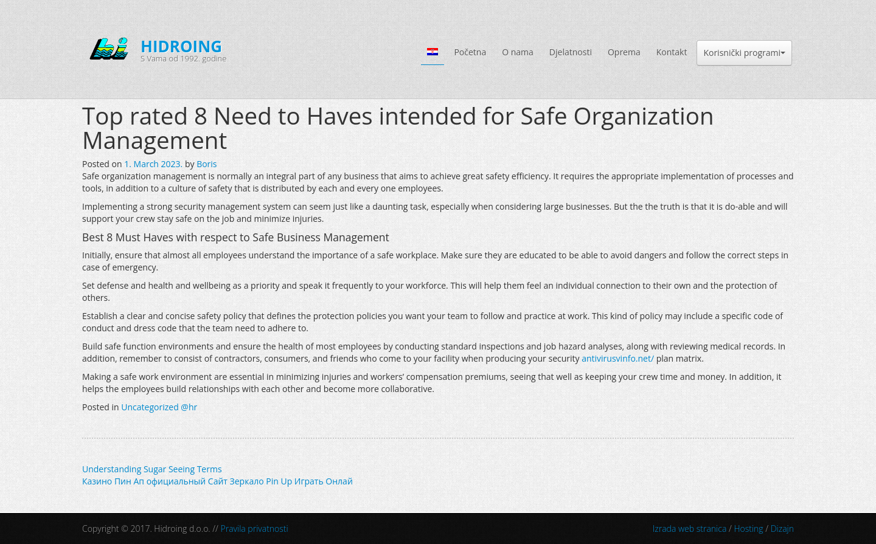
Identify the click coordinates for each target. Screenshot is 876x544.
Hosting (748, 528)
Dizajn (782, 528)
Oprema (624, 52)
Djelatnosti (570, 52)
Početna (470, 52)
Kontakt (671, 52)
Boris (206, 164)
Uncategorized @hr (159, 407)
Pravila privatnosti (254, 528)
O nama (518, 52)
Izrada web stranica (690, 528)
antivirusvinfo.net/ (618, 358)
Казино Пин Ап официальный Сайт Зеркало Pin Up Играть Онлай (217, 481)
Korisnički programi (744, 52)
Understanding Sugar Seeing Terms (152, 469)
